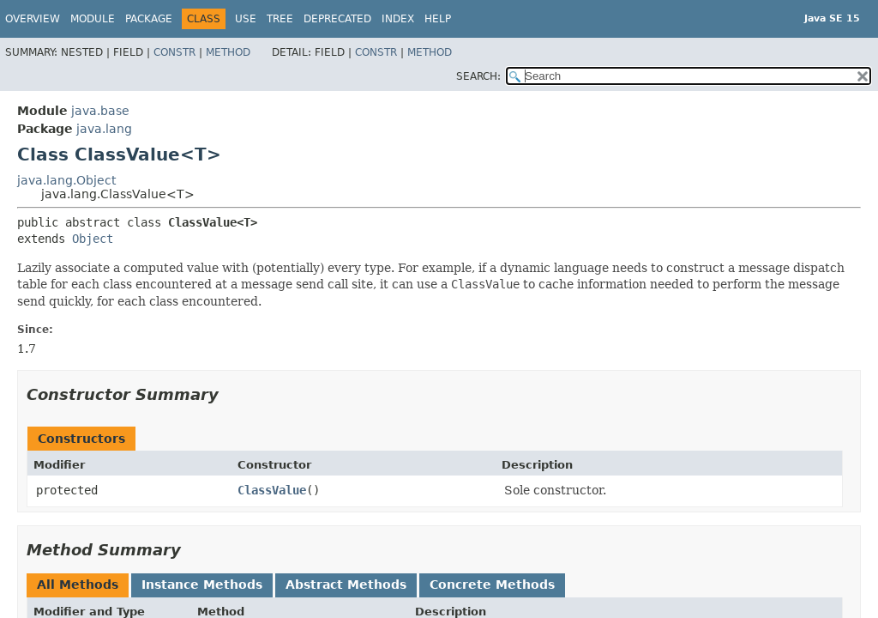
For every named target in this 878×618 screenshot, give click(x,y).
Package (148, 19)
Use (245, 19)
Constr (174, 52)
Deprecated (337, 19)
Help (437, 19)
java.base (100, 111)
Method (228, 52)
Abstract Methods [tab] (346, 584)
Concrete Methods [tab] (492, 584)
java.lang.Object (66, 180)
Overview (32, 19)
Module (92, 19)
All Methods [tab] (77, 584)
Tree (280, 19)
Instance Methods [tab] (201, 584)
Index (398, 19)
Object (92, 238)
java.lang (104, 129)
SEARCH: (478, 76)
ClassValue (272, 490)
